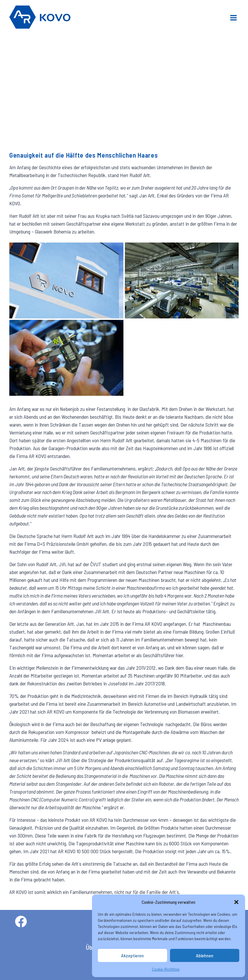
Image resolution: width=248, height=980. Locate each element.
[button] (236, 902)
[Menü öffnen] (233, 17)
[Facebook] (21, 921)
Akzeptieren (132, 955)
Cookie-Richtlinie (166, 969)
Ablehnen (205, 955)
